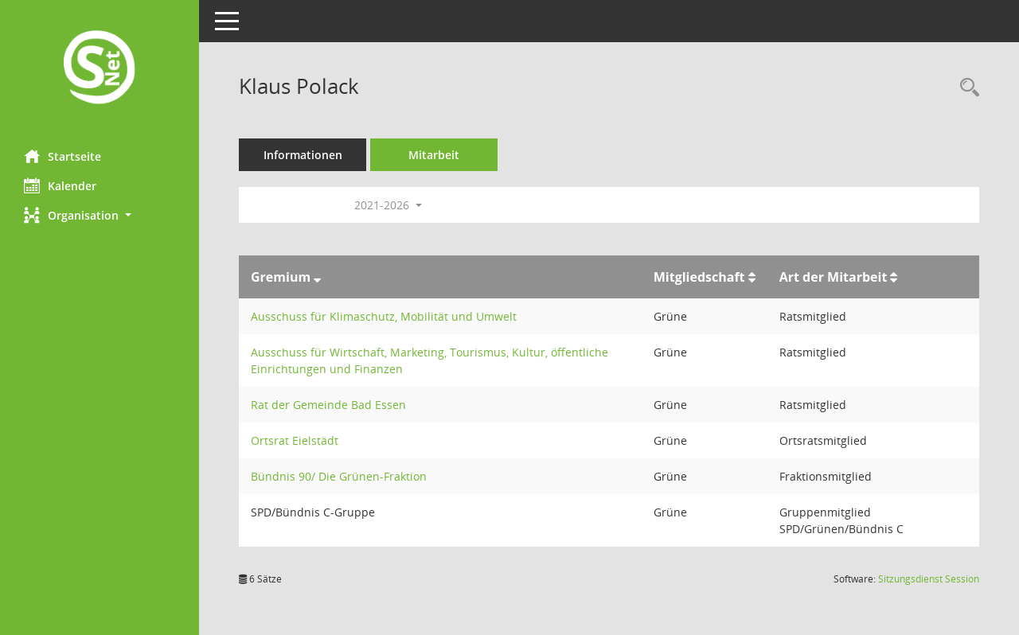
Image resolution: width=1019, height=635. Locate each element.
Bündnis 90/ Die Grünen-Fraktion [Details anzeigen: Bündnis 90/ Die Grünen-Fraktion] (339, 476)
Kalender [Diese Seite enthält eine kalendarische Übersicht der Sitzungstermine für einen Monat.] (60, 185)
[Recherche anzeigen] (965, 88)
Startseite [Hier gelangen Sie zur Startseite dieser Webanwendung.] (62, 156)
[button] (99, 215)
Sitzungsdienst (928, 579)
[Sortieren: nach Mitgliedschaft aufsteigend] (751, 277)
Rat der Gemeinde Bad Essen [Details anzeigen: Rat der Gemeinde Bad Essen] (328, 404)
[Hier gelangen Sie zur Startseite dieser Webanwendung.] (99, 69)
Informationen (303, 154)
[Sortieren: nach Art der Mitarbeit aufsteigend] (893, 277)
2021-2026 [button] (388, 204)
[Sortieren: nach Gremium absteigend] (317, 277)
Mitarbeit (433, 154)
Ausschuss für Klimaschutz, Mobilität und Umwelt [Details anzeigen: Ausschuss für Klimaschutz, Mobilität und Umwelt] (384, 316)
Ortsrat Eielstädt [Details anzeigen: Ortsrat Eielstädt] (294, 440)
